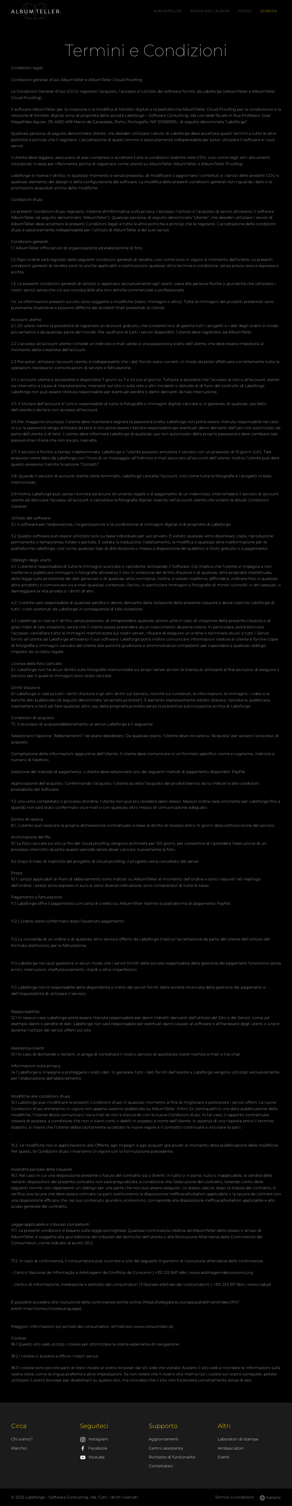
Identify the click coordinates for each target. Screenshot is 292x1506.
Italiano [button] (270, 1497)
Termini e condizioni (234, 1497)
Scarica (268, 11)
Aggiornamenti (164, 1439)
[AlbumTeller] (36, 11)
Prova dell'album (209, 11)
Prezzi (245, 11)
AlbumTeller (168, 11)
